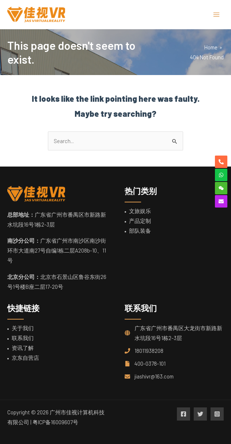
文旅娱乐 (140, 211)
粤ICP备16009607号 (55, 422)
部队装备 (140, 230)
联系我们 (23, 338)
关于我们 (23, 328)
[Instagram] (217, 414)
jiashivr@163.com (154, 376)
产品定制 (140, 220)
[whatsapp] (221, 175)
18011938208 (149, 350)
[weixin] (221, 188)
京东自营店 (25, 357)
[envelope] (221, 201)
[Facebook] (183, 414)
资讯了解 (23, 347)
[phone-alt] (221, 162)
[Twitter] (200, 414)
